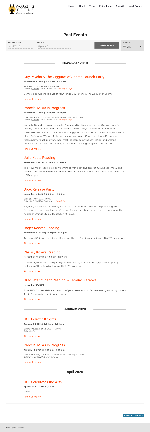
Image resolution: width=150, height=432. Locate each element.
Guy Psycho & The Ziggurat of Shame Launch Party (64, 77)
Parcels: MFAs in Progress (44, 108)
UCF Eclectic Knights (40, 319)
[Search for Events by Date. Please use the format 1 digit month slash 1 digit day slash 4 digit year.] (20, 46)
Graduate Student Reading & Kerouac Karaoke (60, 280)
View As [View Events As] (127, 43)
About (82, 6)
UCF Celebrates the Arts (43, 382)
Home (71, 6)
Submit (120, 6)
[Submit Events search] (106, 45)
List (127, 46)
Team (92, 6)
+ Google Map (65, 88)
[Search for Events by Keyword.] (54, 46)
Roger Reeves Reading (41, 228)
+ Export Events (133, 415)
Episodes (104, 6)
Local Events (135, 6)
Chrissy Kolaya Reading (42, 252)
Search (40, 42)
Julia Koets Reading (39, 158)
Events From (14, 42)
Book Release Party (39, 189)
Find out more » (32, 99)
